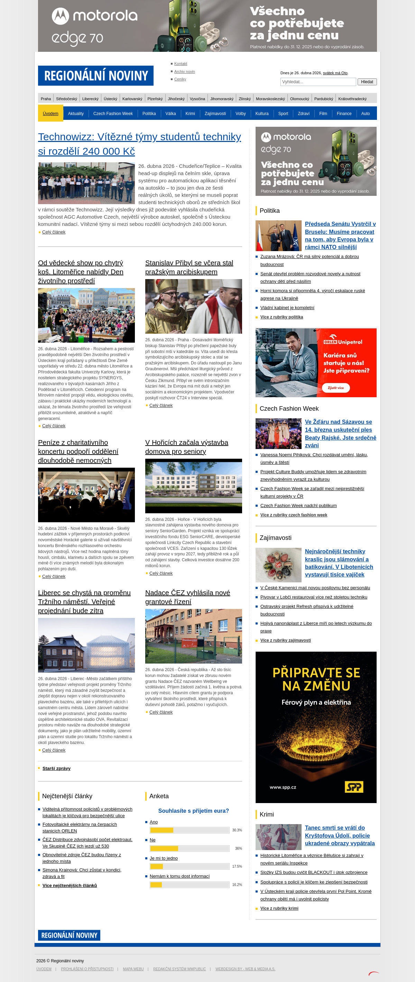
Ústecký (110, 99)
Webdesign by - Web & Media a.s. (245, 969)
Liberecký (90, 99)
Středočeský (66, 99)
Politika (149, 113)
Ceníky (180, 79)
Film (323, 113)
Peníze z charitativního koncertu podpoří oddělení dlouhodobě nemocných (78, 451)
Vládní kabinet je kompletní (287, 307)
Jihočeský (176, 99)
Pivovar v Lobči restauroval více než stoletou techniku (313, 597)
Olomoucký (299, 99)
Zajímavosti (215, 113)
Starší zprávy (57, 768)
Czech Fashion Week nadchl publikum (298, 505)
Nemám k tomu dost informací (180, 876)
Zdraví (304, 113)
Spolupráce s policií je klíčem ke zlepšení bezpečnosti (314, 882)
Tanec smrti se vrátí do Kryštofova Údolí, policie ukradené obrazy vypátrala (340, 835)
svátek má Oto (335, 73)
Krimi (190, 113)
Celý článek (53, 232)
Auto (365, 113)
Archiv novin (184, 71)
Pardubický (323, 99)
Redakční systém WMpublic (179, 969)
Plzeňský (155, 99)
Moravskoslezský (270, 99)
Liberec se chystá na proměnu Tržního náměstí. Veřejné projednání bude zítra (84, 601)
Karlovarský (132, 99)
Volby (241, 113)
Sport (283, 113)
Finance (344, 113)
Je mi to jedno (164, 858)
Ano (154, 821)
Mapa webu (133, 969)
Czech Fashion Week (113, 113)
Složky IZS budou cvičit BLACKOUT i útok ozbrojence (314, 872)
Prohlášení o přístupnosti (87, 969)
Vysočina (197, 99)
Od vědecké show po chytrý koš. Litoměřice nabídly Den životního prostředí (80, 272)
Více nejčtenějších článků (70, 885)
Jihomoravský (221, 99)
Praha (46, 99)
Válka (171, 113)
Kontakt (180, 63)
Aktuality (76, 113)
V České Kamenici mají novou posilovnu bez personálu (315, 587)
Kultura (262, 113)
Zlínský (245, 99)
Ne (153, 839)
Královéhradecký (352, 99)
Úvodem (50, 113)
